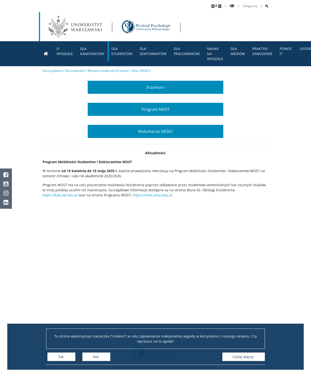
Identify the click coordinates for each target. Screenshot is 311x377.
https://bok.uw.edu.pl (60, 195)
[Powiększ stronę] (213, 6)
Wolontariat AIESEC (155, 131)
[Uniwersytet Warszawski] (75, 27)
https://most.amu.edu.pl (152, 195)
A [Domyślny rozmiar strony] (216, 6)
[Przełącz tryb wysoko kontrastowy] (232, 6)
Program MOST (156, 109)
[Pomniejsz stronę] (219, 6)
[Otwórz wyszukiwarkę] (265, 6)
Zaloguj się (250, 6)
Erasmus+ (156, 87)
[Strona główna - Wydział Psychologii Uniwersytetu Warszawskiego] (146, 27)
